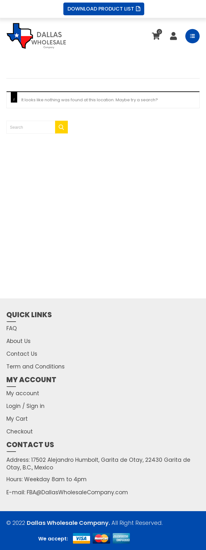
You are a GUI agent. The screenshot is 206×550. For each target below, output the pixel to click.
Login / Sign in (25, 406)
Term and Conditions (35, 366)
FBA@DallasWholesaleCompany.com (76, 492)
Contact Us (21, 354)
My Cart (17, 419)
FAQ (11, 328)
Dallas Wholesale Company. (68, 523)
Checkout (19, 431)
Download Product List (103, 8)
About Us (18, 341)
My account (22, 393)
